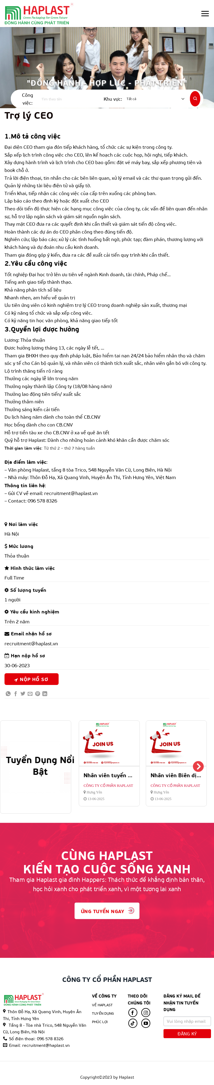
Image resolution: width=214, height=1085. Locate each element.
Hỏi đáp (166, 1067)
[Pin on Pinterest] (37, 694)
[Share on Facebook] (15, 694)
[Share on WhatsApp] (8, 694)
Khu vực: (113, 99)
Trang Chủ (51, 1067)
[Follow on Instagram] (145, 1012)
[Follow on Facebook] (132, 1012)
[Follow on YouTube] (145, 1023)
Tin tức (147, 1067)
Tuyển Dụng (103, 1013)
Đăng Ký (187, 1034)
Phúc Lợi (128, 1067)
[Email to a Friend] (30, 694)
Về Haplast (102, 1004)
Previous (87, 767)
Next (198, 767)
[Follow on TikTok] (132, 1023)
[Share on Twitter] (22, 694)
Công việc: (27, 99)
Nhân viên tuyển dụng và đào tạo (127, 775)
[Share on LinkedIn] (44, 694)
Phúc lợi (100, 1021)
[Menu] (204, 13)
